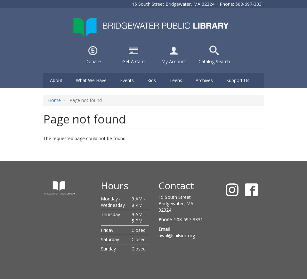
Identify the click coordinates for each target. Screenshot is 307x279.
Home (54, 100)
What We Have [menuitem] (91, 80)
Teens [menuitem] (175, 80)
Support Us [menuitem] (237, 80)
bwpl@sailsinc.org (176, 235)
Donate (93, 61)
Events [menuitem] (127, 80)
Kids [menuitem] (151, 80)
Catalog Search (214, 61)
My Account (173, 61)
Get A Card (133, 61)
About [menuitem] (56, 80)
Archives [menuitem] (204, 80)
